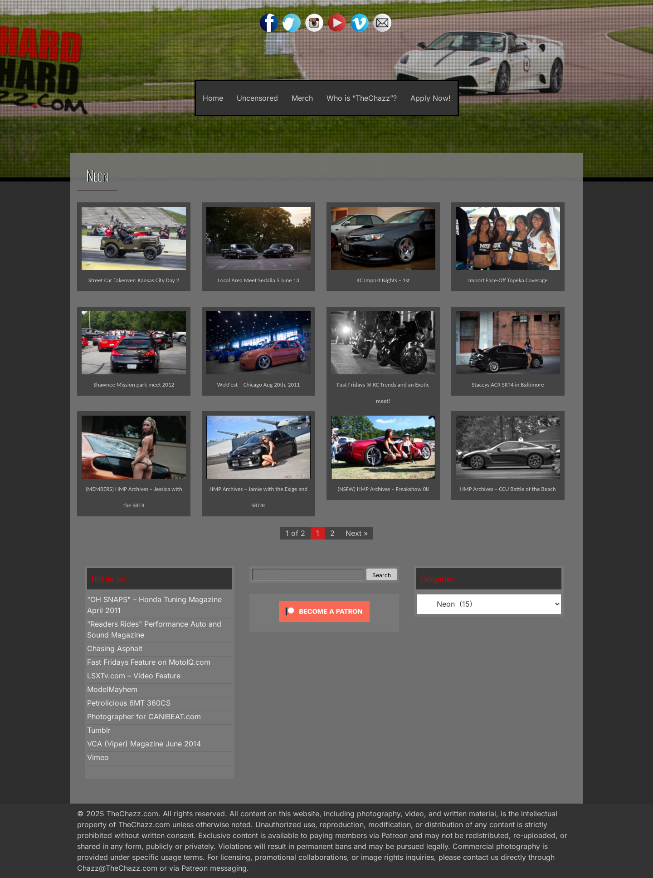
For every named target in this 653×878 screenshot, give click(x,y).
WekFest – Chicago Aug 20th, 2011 (258, 384)
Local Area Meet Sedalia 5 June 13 (258, 280)
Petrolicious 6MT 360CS (129, 702)
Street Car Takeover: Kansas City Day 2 (133, 280)
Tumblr (99, 730)
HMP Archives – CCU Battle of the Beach (508, 489)
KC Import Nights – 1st (383, 280)
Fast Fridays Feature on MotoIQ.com (148, 662)
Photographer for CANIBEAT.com (144, 716)
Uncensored (257, 98)
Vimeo (98, 757)
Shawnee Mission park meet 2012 (133, 384)
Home (213, 98)
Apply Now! (430, 98)
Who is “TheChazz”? (361, 98)
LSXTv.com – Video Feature (133, 675)
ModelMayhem (112, 689)
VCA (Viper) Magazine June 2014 (144, 743)
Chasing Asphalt (114, 648)
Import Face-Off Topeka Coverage (507, 280)
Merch (302, 98)
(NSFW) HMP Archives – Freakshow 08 (383, 489)
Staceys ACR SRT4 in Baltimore (508, 384)
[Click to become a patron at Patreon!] (324, 623)
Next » (357, 533)
